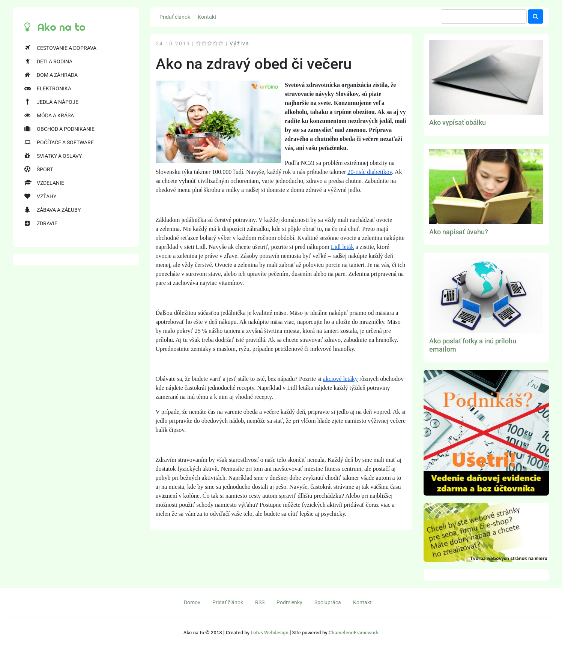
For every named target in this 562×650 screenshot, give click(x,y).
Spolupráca (327, 602)
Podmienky (289, 602)
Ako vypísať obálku (457, 122)
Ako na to (55, 27)
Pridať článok (174, 17)
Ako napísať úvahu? (458, 232)
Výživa (239, 43)
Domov (192, 602)
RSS (259, 602)
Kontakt (207, 17)
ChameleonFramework (354, 632)
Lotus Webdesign (270, 632)
